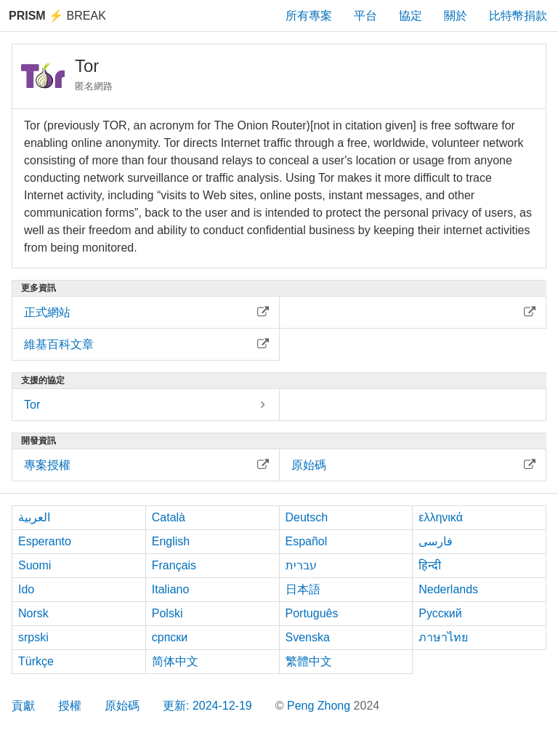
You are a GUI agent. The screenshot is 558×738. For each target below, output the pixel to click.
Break (57, 15)
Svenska (308, 637)
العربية (34, 517)
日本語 (303, 589)
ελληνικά (440, 517)
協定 (410, 15)
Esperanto (44, 541)
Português (312, 613)
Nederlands (448, 589)
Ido (26, 589)
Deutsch (307, 517)
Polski (167, 613)
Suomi (34, 565)
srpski (33, 637)
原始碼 (122, 705)
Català (168, 517)
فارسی (435, 541)
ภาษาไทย (443, 637)
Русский (439, 613)
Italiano (171, 589)
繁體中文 (309, 661)
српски (170, 637)
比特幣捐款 (518, 15)
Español (307, 541)
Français (174, 565)
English (171, 541)
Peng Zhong (320, 705)
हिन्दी (429, 565)
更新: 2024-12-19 (207, 705)
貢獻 (23, 705)
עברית (301, 565)
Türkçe (36, 661)
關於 (455, 15)
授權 (69, 705)
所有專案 (309, 15)
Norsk (33, 613)
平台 (365, 15)
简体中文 (175, 661)
